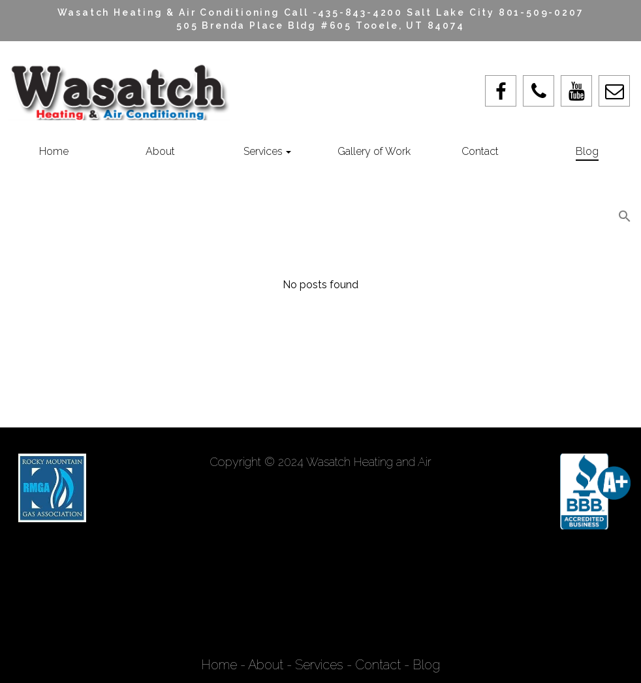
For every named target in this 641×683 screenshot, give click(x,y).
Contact (378, 665)
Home (220, 665)
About (265, 665)
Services (319, 665)
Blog (426, 665)
